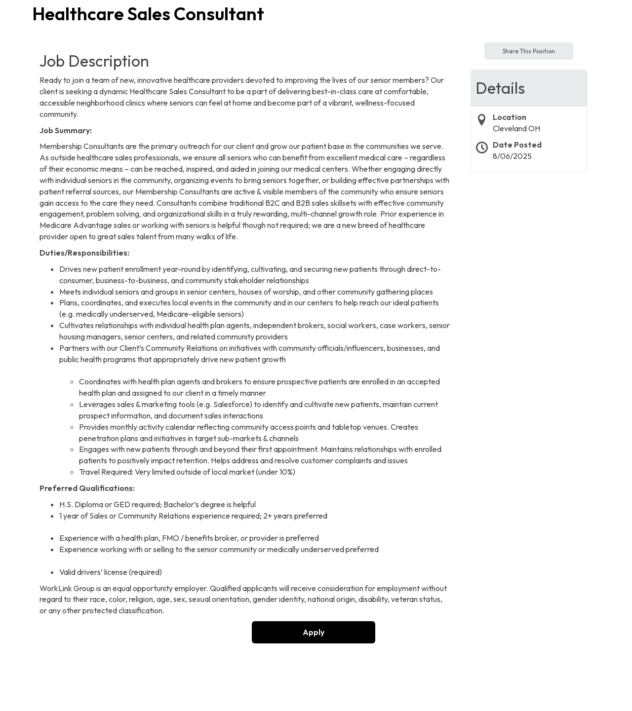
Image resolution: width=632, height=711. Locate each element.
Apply (313, 632)
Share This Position (529, 51)
